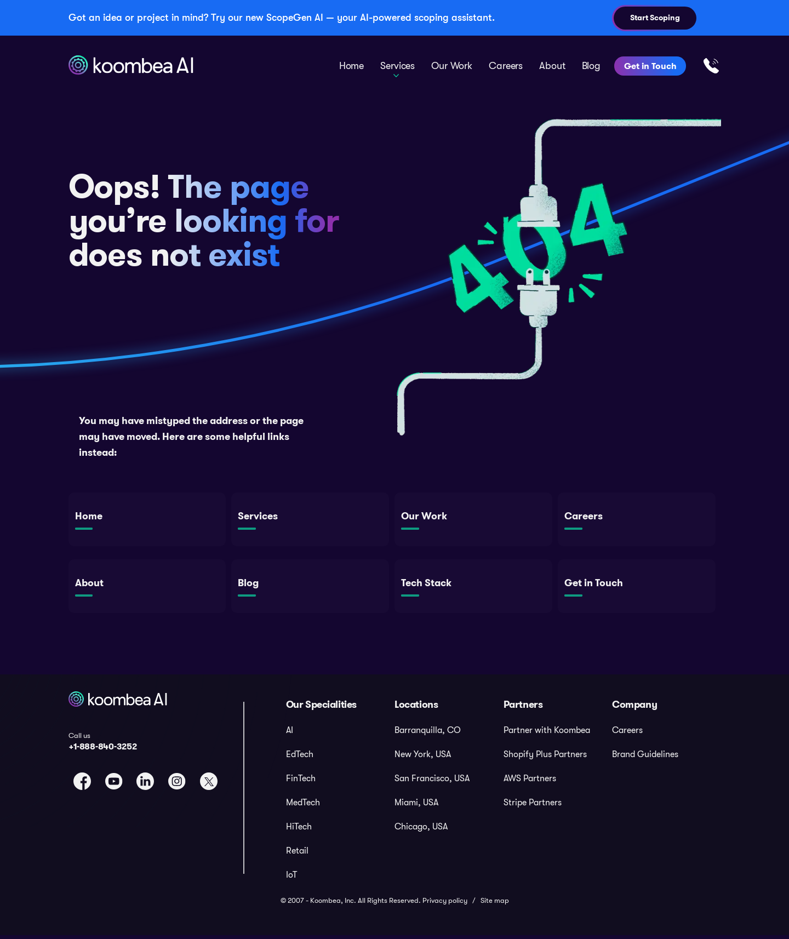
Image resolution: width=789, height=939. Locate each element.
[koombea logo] (119, 715)
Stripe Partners (533, 806)
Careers (627, 733)
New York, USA (423, 758)
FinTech (301, 782)
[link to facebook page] (82, 784)
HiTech (299, 830)
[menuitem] (340, 734)
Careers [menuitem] (506, 65)
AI (289, 733)
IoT (291, 878)
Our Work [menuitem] (451, 65)
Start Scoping (655, 17)
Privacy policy (444, 904)
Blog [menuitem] (591, 65)
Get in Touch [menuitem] (650, 66)
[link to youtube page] (114, 784)
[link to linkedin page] (145, 784)
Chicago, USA (421, 830)
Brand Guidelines (645, 758)
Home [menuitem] (351, 65)
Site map (495, 904)
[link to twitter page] (208, 784)
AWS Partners (530, 782)
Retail (297, 854)
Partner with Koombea (547, 733)
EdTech (299, 758)
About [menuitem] (552, 65)
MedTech (303, 806)
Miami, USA (416, 806)
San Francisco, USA (432, 782)
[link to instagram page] (177, 784)
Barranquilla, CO (428, 733)
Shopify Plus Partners (545, 758)
